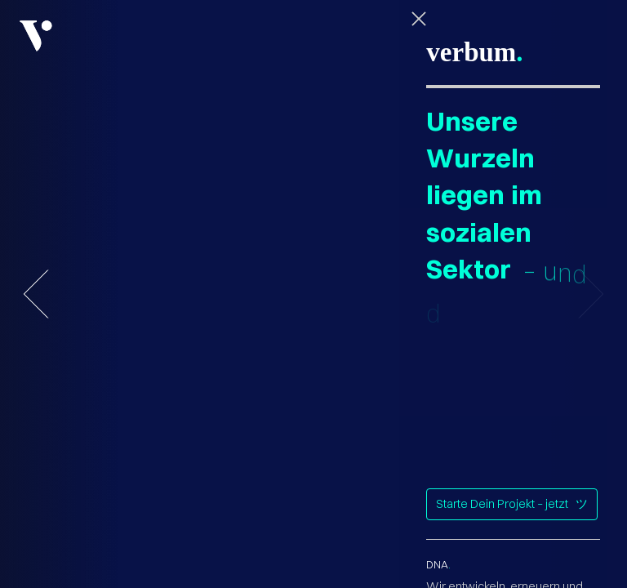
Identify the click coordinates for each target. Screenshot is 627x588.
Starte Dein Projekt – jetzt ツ (512, 504)
